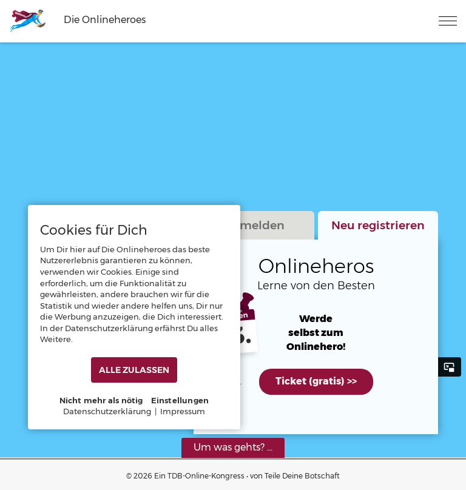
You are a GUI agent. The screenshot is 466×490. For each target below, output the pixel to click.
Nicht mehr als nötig (101, 400)
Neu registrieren (378, 225)
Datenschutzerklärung (107, 411)
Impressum (182, 411)
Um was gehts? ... (233, 447)
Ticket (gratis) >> (316, 381)
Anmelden (254, 225)
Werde (316, 319)
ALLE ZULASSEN (134, 369)
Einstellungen (180, 400)
